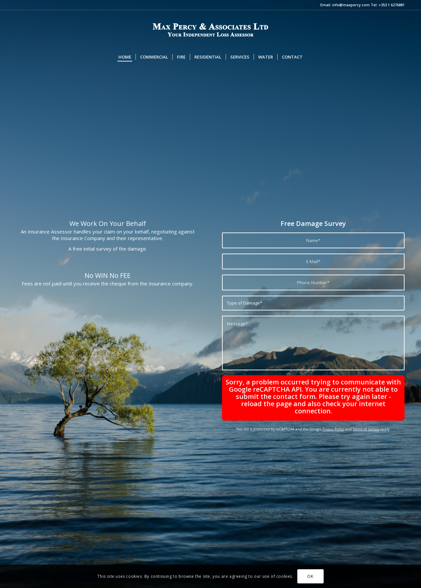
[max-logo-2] (210, 29)
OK (310, 576)
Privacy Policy (333, 429)
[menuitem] (125, 57)
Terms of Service (366, 429)
